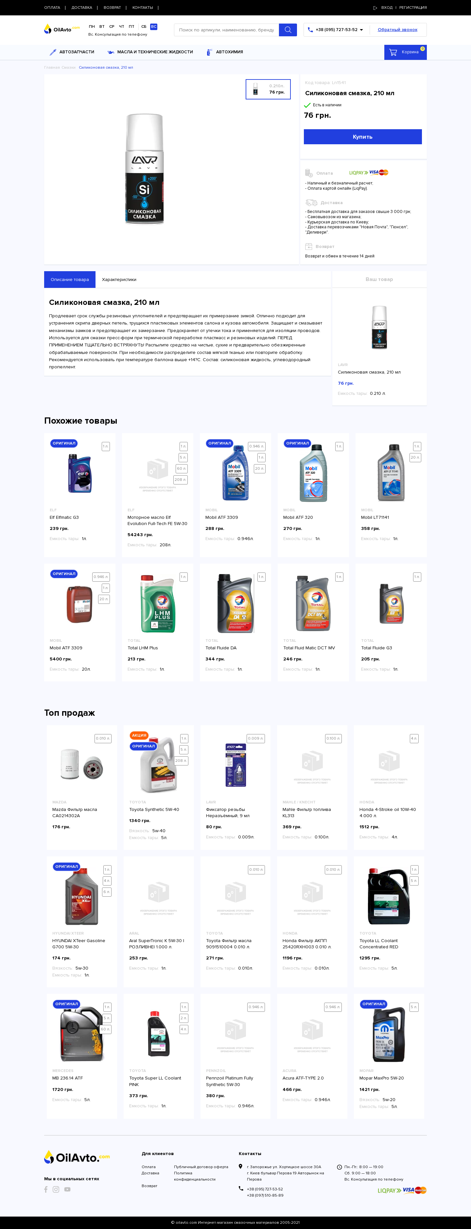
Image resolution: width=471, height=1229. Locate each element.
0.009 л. (256, 738)
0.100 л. (333, 738)
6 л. (106, 891)
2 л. (184, 1018)
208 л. (180, 479)
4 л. (414, 738)
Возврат (149, 1186)
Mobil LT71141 (375, 517)
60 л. (181, 468)
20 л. (259, 468)
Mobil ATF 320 (298, 517)
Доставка (150, 1173)
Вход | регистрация (400, 7)
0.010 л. (103, 738)
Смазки (68, 67)
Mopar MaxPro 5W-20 (381, 1078)
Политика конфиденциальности (195, 1176)
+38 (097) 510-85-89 (265, 1195)
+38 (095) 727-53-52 (265, 1189)
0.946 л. (256, 446)
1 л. (106, 446)
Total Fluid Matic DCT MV (309, 648)
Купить (363, 136)
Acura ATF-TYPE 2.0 (303, 1078)
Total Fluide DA (220, 648)
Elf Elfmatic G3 (64, 517)
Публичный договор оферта (201, 1167)
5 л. (183, 457)
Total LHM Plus (143, 648)
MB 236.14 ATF (67, 1078)
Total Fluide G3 (376, 648)
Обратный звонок (397, 29)
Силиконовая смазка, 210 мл (369, 372)
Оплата (149, 1167)
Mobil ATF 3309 (221, 517)
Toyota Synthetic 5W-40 (154, 809)
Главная (52, 67)
